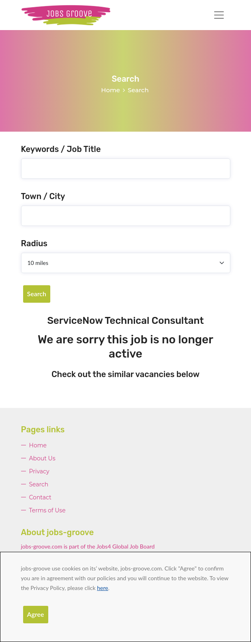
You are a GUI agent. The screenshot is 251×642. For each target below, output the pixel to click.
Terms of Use (47, 510)
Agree (35, 614)
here (102, 587)
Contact (40, 497)
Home (110, 90)
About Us (42, 458)
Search (37, 293)
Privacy (39, 471)
